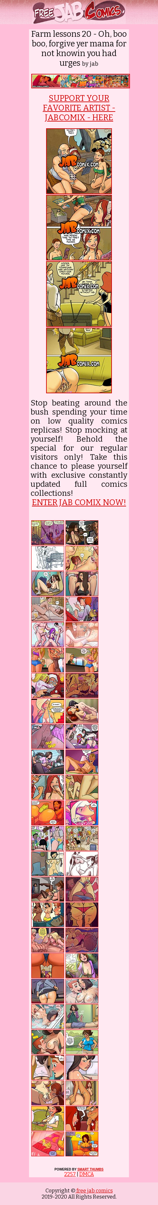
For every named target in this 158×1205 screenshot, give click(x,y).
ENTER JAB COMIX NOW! (79, 502)
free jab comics (94, 1191)
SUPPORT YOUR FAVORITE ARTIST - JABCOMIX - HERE (79, 107)
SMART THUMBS (90, 1169)
